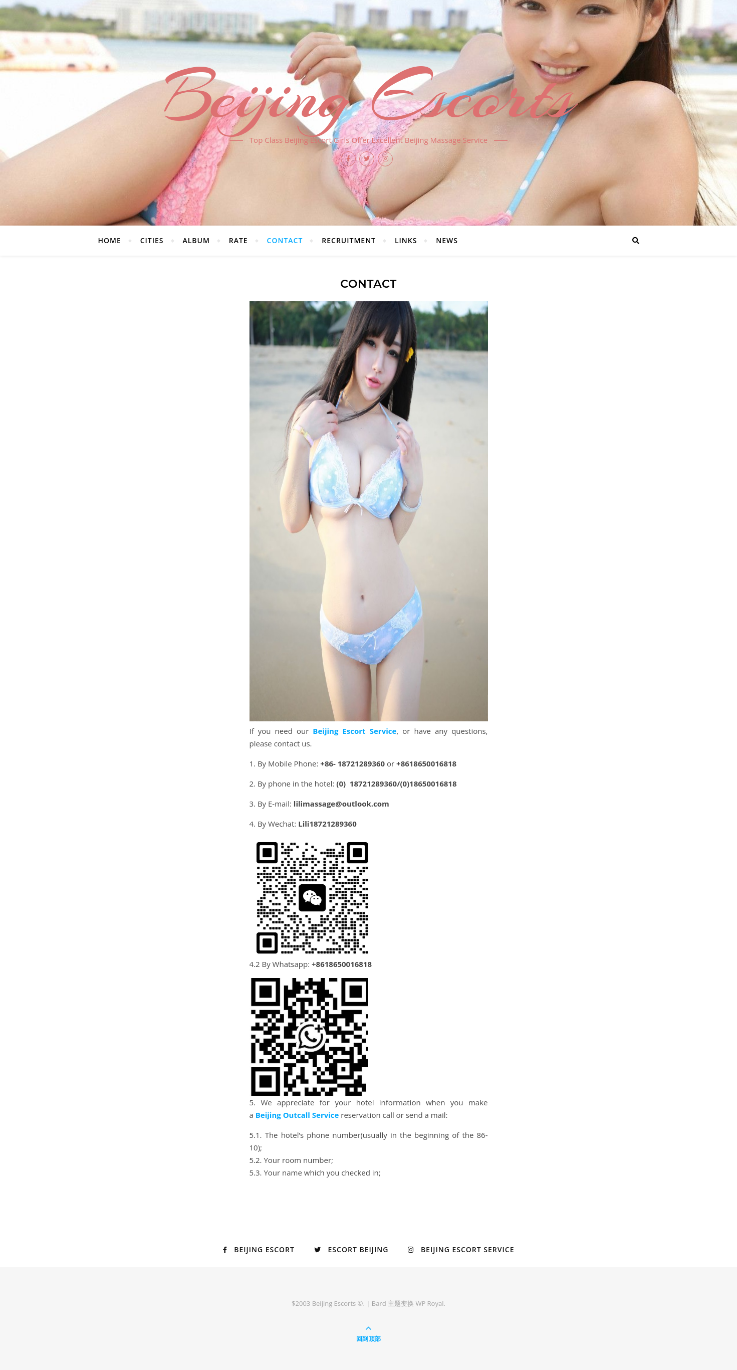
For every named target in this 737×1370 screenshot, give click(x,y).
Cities (152, 240)
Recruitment (349, 240)
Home (109, 240)
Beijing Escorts (368, 96)
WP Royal (429, 1303)
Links (406, 240)
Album (195, 240)
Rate (238, 240)
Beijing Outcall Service (297, 1115)
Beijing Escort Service (354, 731)
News (447, 240)
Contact (285, 240)
